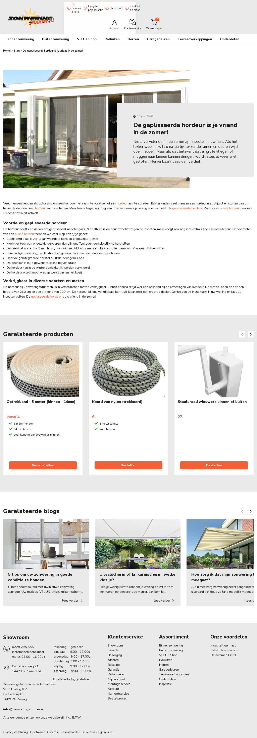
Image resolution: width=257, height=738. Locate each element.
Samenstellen (43, 457)
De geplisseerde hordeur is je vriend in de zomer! (53, 43)
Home (7, 43)
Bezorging (115, 647)
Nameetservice (118, 685)
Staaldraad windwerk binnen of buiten (212, 394)
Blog (17, 43)
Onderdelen (167, 671)
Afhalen (113, 652)
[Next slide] (251, 326)
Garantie (113, 661)
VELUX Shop (168, 647)
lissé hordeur (231, 200)
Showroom (142, 4)
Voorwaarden (70, 724)
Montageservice (119, 676)
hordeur (122, 195)
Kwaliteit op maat (169, 4)
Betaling (114, 657)
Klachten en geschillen (98, 724)
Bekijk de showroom (224, 642)
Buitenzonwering (171, 642)
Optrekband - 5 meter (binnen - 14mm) (41, 394)
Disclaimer (37, 724)
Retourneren (116, 666)
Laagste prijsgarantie (113, 4)
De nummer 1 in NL (80, 4)
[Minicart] (240, 16)
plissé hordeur (25, 226)
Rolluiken (165, 652)
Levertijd (114, 642)
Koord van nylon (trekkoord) (117, 394)
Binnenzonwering (171, 637)
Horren (133, 31)
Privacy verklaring (15, 724)
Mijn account (116, 671)
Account (113, 681)
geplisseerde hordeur (187, 200)
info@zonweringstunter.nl (23, 701)
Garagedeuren (158, 31)
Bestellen (129, 457)
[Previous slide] (242, 326)
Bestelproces (117, 690)
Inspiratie (165, 676)
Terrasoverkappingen (174, 666)
